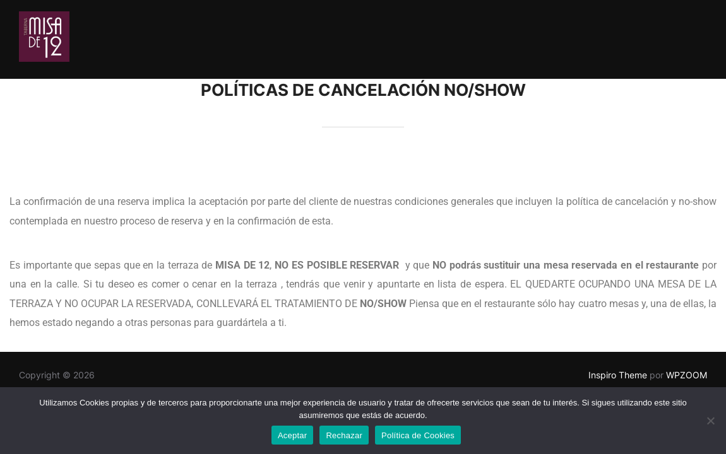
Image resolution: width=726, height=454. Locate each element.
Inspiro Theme (617, 375)
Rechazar (344, 435)
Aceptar (292, 435)
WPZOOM (686, 375)
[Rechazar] (710, 420)
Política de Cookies (418, 435)
